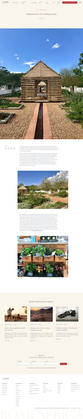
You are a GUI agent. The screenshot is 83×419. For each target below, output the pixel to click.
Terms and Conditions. (52, 367)
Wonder (45, 9)
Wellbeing (41, 9)
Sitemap (79, 408)
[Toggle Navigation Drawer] (80, 2)
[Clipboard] (14, 148)
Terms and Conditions (73, 408)
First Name (19, 361)
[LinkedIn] (11, 148)
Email (47, 361)
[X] (6, 148)
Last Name (33, 361)
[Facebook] (8, 148)
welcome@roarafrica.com (36, 230)
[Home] (5, 2)
